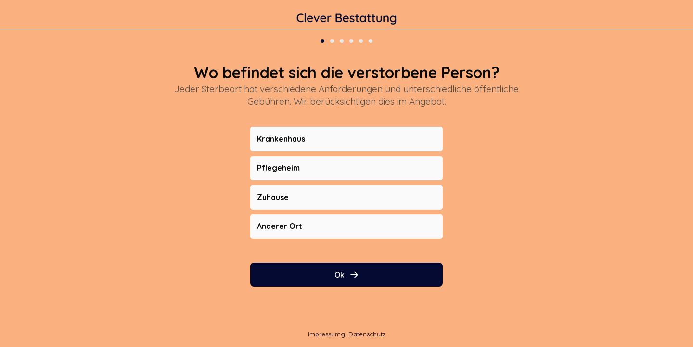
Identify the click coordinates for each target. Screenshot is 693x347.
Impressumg (326, 334)
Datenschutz (366, 334)
